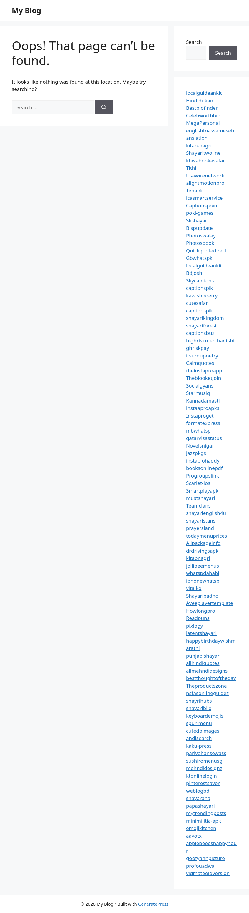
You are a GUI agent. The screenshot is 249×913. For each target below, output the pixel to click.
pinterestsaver (203, 783)
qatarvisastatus (204, 438)
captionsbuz (200, 333)
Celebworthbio (203, 115)
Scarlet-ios (198, 483)
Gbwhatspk (199, 258)
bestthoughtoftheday (211, 678)
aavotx (194, 835)
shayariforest (201, 325)
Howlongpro (200, 610)
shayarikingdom (205, 318)
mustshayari (200, 498)
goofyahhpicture (205, 858)
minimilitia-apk (203, 820)
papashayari (200, 805)
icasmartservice (204, 197)
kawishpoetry (202, 295)
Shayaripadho (202, 595)
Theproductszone (206, 685)
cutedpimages (202, 730)
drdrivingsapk (202, 550)
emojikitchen (201, 828)
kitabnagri (198, 558)
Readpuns (198, 618)
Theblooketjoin (203, 378)
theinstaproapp (204, 370)
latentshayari (201, 633)
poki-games (199, 212)
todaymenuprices (206, 535)
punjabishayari (203, 655)
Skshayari (197, 220)
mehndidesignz (204, 768)
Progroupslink (202, 475)
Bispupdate (199, 227)
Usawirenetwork (205, 175)
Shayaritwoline (203, 152)
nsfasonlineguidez (207, 693)
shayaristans (200, 520)
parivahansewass (206, 753)
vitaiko (193, 588)
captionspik (199, 288)
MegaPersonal (203, 122)
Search (194, 42)
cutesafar (197, 303)
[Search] (104, 107)
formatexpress (203, 423)
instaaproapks (202, 408)
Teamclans (198, 505)
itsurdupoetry (202, 355)
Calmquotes (200, 363)
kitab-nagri (199, 145)
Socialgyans (199, 385)
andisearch (199, 738)
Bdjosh (194, 273)
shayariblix (198, 708)
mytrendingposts (206, 813)
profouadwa (200, 865)
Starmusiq (198, 393)
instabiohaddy (202, 460)
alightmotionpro (205, 182)
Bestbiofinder (202, 107)
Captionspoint (202, 205)
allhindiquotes (203, 663)
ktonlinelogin (201, 775)
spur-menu (199, 723)
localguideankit (204, 92)
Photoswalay (201, 235)
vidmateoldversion (208, 873)
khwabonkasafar (205, 160)
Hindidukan (199, 100)
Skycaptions (200, 280)
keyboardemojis (204, 715)
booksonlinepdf (204, 468)
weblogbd (197, 790)
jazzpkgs (196, 453)
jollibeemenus (202, 565)
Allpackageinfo (203, 543)
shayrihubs (199, 700)
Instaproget (200, 415)
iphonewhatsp (203, 580)
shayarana (198, 798)
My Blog (26, 10)
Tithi (191, 167)
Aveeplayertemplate (209, 603)
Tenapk (194, 190)
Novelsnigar (200, 445)
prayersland (200, 528)
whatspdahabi (202, 573)
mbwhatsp (198, 430)
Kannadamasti (203, 400)
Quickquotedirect (206, 250)
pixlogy (194, 625)
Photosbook (200, 243)
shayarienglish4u (206, 513)
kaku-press (199, 745)
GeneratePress (153, 904)
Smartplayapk (202, 490)
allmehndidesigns (207, 670)
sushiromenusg (204, 760)
